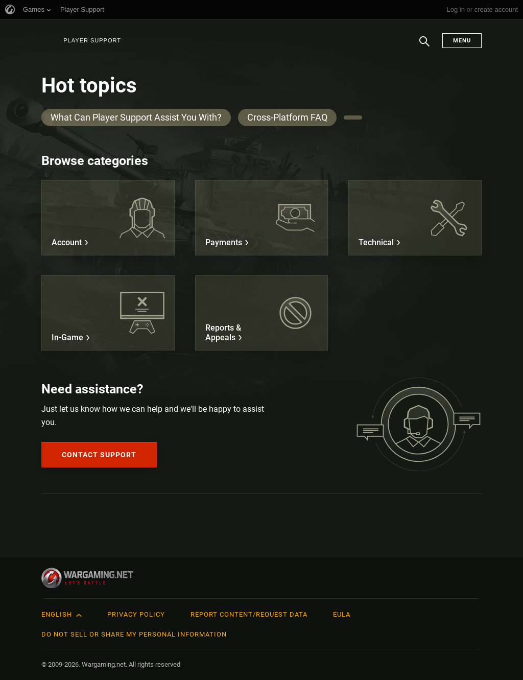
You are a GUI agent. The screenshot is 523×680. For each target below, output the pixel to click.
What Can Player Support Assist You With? (136, 117)
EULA (341, 614)
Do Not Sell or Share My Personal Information (134, 634)
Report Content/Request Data (249, 614)
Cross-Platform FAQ (287, 117)
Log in (455, 9)
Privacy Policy (136, 614)
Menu (462, 40)
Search (424, 46)
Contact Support (99, 455)
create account (496, 9)
